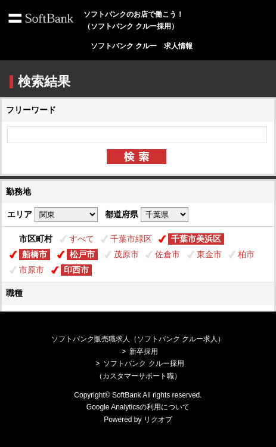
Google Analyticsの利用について (138, 407)
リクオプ (158, 419)
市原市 (31, 270)
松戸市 (82, 254)
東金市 (209, 254)
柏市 (246, 254)
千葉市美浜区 (196, 238)
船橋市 (34, 254)
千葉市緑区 (131, 238)
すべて (81, 238)
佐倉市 (167, 254)
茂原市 (126, 254)
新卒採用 (143, 351)
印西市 (76, 270)
